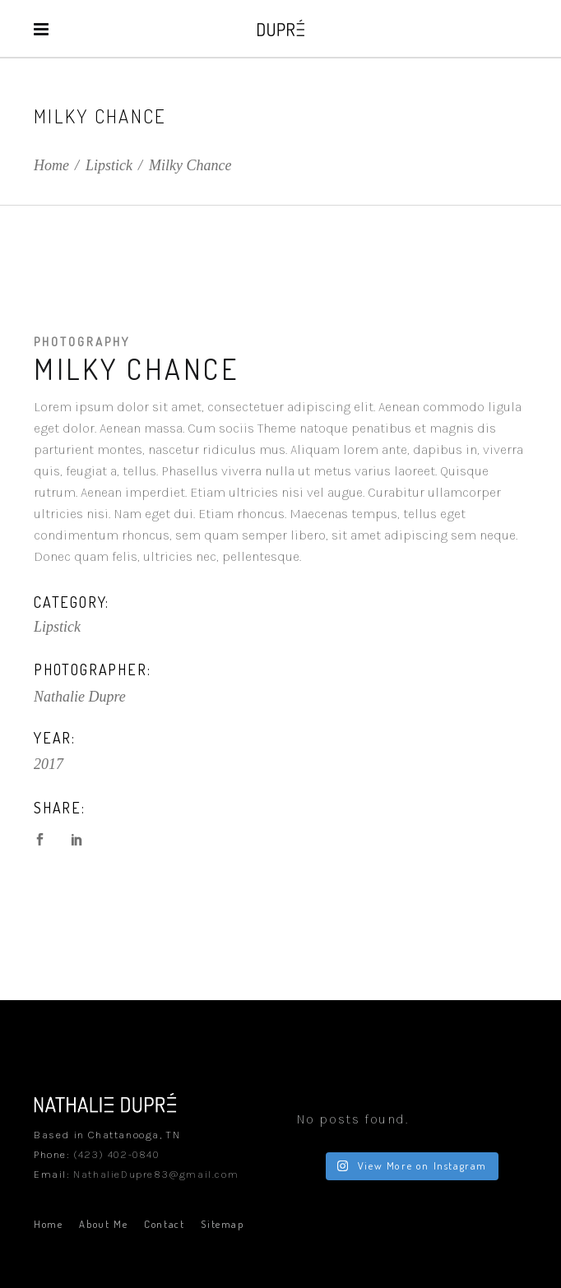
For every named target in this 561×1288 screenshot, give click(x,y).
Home (51, 165)
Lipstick (109, 165)
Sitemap (222, 1223)
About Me (103, 1223)
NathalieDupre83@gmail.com (156, 1174)
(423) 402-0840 (116, 1154)
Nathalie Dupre (80, 696)
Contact (164, 1223)
